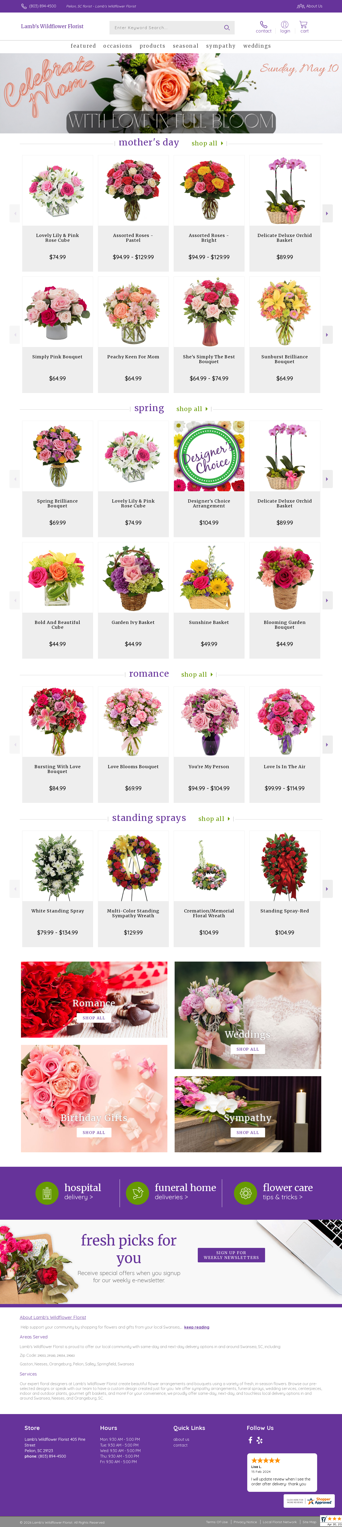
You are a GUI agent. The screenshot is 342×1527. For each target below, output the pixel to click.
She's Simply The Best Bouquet (209, 359)
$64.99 (57, 378)
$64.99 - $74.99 (209, 378)
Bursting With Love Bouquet (57, 769)
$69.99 (57, 522)
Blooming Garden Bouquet (285, 625)
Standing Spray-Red (284, 911)
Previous (14, 213)
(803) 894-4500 (42, 6)
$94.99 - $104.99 (209, 788)
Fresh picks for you (129, 1258)
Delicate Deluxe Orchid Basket (285, 238)
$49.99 (209, 644)
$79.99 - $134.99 (57, 932)
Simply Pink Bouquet (57, 357)
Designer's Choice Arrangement (209, 503)
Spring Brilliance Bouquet (57, 503)
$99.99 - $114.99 (285, 788)
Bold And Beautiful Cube (57, 625)
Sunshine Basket (209, 622)
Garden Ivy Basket (133, 622)
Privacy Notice (245, 1522)
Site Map (309, 1522)
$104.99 (209, 522)
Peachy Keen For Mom (133, 357)
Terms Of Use (217, 1522)
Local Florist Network (280, 1522)
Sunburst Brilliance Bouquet (284, 359)
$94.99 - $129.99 (133, 257)
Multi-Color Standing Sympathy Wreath (133, 913)
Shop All (205, 143)
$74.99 (57, 257)
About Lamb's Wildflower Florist (53, 1317)
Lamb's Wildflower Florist (52, 26)
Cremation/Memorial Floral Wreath (209, 913)
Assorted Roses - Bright (209, 238)
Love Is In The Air (285, 766)
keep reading (196, 1327)
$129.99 (133, 932)
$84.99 (57, 788)
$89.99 (285, 257)
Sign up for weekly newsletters (231, 1255)
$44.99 (57, 644)
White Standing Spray (57, 911)
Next (327, 213)
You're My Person (209, 766)
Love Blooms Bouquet (133, 766)
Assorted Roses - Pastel (133, 238)
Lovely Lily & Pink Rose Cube (57, 238)
